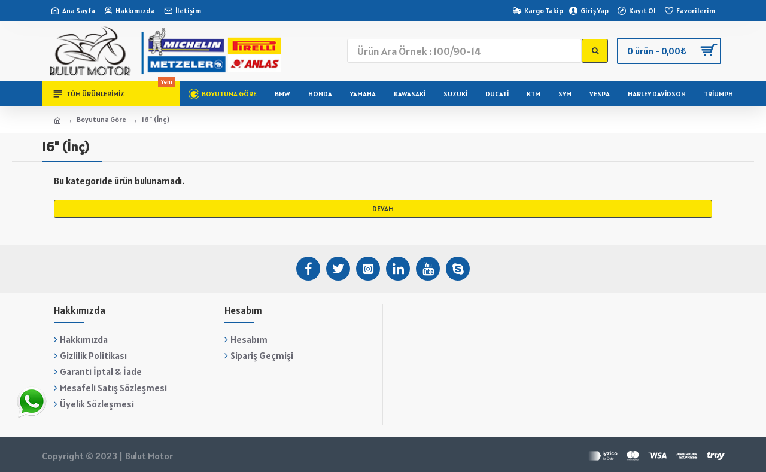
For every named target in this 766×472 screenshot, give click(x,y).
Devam (383, 208)
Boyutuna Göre (101, 119)
